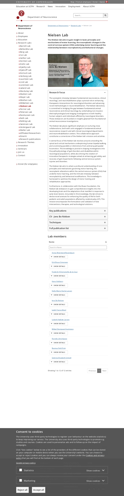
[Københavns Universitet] (21, 15)
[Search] (105, 15)
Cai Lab (23, 55)
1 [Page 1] (99, 426)
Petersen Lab (26, 112)
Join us (21, 152)
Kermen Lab (25, 61)
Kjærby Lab (25, 67)
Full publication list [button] (59, 228)
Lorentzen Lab (26, 85)
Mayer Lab (25, 97)
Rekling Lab (25, 121)
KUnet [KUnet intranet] (95, 2)
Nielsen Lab (25, 106)
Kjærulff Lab (25, 70)
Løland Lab (25, 88)
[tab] (78, 92)
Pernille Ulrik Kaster (54, 381)
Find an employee (83, 2)
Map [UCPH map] (72, 2)
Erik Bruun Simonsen (53, 268)
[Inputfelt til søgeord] (88, 15)
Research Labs (24, 43)
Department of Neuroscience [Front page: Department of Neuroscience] (25, 27)
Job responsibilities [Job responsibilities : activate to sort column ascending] (83, 242)
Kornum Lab (25, 73)
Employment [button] (74, 6)
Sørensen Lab (26, 124)
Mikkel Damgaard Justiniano (53, 368)
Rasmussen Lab (27, 115)
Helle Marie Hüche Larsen (54, 311)
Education (22, 39)
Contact (21, 155)
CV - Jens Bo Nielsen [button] (59, 216)
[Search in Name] (55, 247)
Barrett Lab (25, 46)
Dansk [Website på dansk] (102, 2)
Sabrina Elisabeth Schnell (52, 411)
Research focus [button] (57, 92)
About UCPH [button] (89, 6)
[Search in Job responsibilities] (83, 247)
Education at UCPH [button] (25, 6)
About (21, 33)
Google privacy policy (26, 463)
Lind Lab (24, 82)
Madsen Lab (25, 94)
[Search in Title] (68, 247)
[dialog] (62, 462)
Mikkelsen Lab (26, 103)
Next (104, 426)
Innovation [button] (61, 6)
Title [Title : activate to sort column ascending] (66, 242)
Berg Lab (24, 52)
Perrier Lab (25, 109)
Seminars (22, 148)
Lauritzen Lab (26, 79)
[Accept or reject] (21, 470)
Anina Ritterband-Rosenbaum (53, 255)
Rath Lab (24, 118)
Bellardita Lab (26, 49)
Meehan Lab (25, 100)
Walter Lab (25, 130)
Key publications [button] (57, 210)
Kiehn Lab (24, 64)
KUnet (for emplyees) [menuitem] (27, 164)
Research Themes (26, 142)
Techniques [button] (55, 222)
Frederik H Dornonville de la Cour (54, 283)
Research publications (30, 139)
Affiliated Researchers (30, 133)
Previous (92, 426)
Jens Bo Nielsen (55, 324)
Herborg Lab (25, 76)
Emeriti (23, 136)
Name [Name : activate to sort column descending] (51, 242)
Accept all (38, 489)
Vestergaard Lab (27, 127)
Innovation (23, 145)
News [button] (50, 6)
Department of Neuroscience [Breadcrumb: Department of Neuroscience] (58, 26)
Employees (23, 36)
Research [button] (40, 6)
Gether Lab (25, 58)
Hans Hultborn (54, 296)
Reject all (22, 489)
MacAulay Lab (26, 91)
